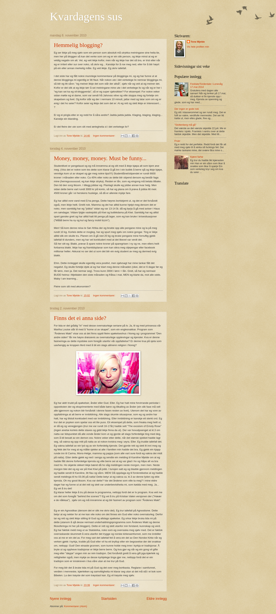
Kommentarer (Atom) (75, 606)
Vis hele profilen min (198, 46)
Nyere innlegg (60, 599)
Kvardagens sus (86, 16)
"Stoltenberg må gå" (185, 124)
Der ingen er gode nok (186, 108)
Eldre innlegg (157, 599)
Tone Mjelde (198, 41)
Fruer (177, 140)
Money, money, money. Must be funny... (100, 158)
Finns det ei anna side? (80, 318)
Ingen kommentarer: (104, 135)
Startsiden (109, 599)
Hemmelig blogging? (78, 45)
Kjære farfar (196, 156)
